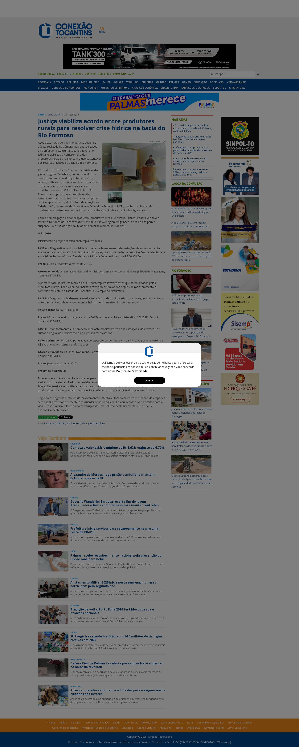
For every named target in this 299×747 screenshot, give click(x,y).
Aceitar (149, 380)
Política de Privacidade (132, 371)
